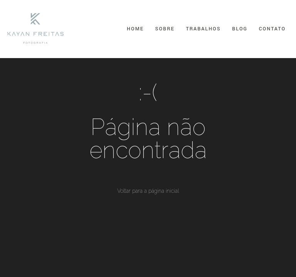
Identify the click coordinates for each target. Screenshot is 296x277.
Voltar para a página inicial (148, 191)
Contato (272, 28)
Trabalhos (203, 28)
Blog (239, 28)
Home (135, 28)
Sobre (165, 28)
